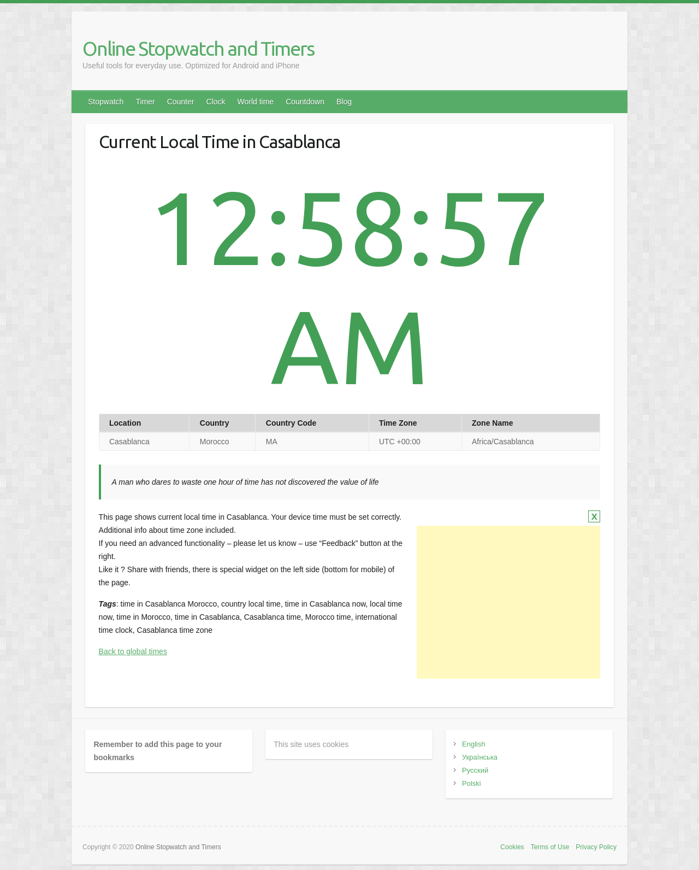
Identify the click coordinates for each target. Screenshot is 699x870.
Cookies (512, 847)
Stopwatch (105, 101)
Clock (215, 101)
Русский (475, 770)
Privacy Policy (596, 847)
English (473, 744)
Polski (471, 783)
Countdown (305, 101)
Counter (180, 101)
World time (255, 101)
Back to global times (133, 651)
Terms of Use (550, 847)
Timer (145, 101)
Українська (479, 757)
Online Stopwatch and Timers (198, 48)
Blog (344, 101)
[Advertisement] (508, 602)
